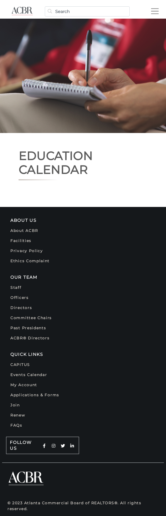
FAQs (16, 425)
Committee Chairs (31, 317)
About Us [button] (23, 220)
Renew (17, 415)
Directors (21, 307)
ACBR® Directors (30, 338)
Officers (19, 297)
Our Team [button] (23, 277)
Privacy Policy (26, 250)
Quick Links (26, 354)
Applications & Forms (34, 395)
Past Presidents (28, 328)
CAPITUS (20, 364)
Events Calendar (28, 374)
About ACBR (24, 230)
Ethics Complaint (30, 261)
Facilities (20, 240)
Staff (15, 287)
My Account (23, 384)
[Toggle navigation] (157, 9)
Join (15, 405)
